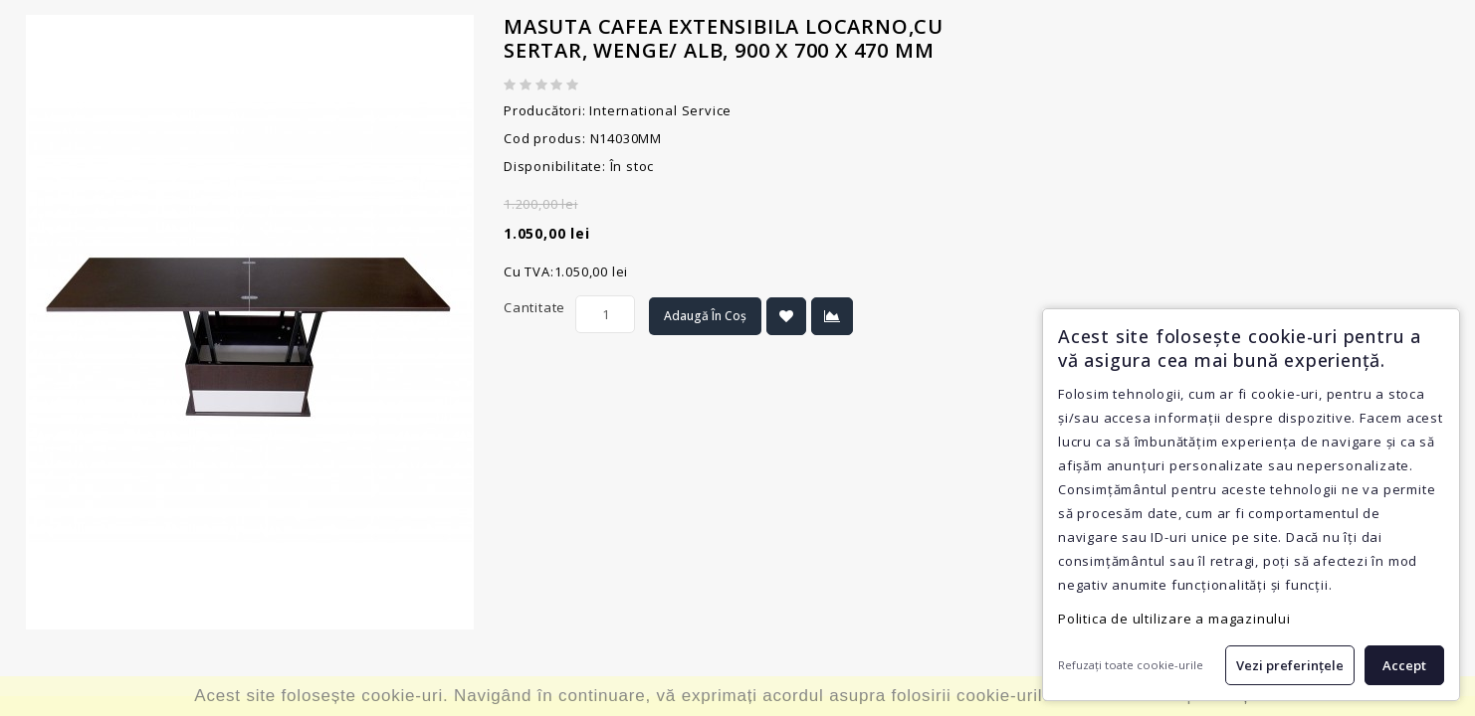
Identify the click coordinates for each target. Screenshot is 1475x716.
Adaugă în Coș (705, 315)
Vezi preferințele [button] (1290, 665)
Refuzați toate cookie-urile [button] (1130, 664)
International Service (660, 110)
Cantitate (534, 307)
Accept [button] (1404, 665)
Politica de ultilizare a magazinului (1174, 618)
